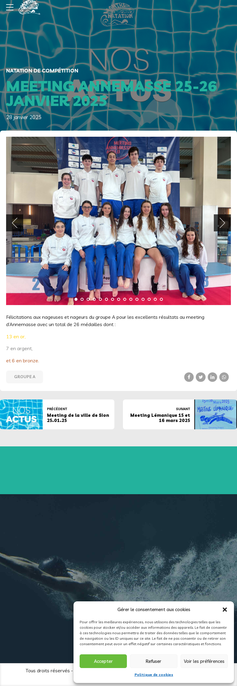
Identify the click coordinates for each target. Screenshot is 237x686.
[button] (225, 610)
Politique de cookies (154, 674)
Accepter (103, 661)
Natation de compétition (42, 70)
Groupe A (24, 376)
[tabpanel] (118, 221)
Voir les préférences (204, 661)
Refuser (153, 661)
